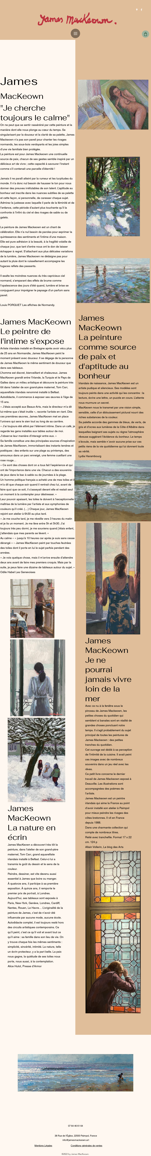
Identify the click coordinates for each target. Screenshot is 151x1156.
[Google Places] (136, 9)
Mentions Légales (43, 1145)
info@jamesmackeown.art (76, 1140)
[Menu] (75, 33)
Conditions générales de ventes (86, 1145)
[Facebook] (141, 9)
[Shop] (145, 34)
